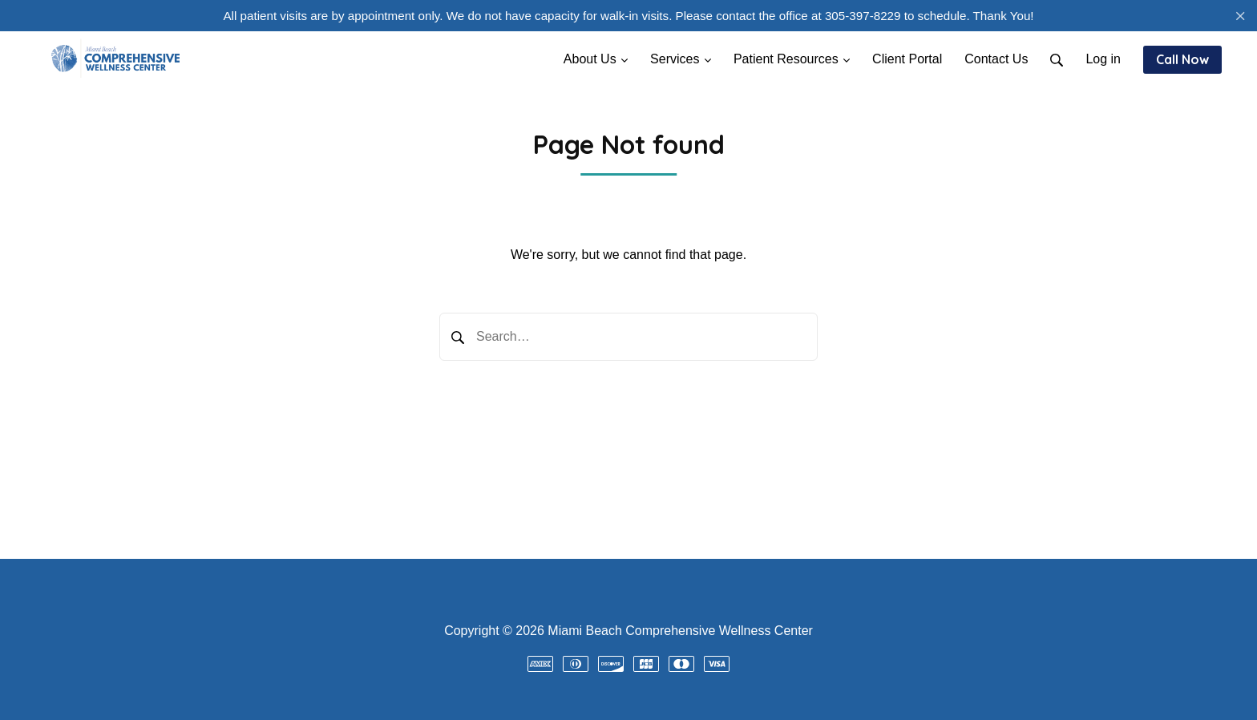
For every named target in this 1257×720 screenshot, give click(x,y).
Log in (1103, 59)
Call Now (1182, 59)
